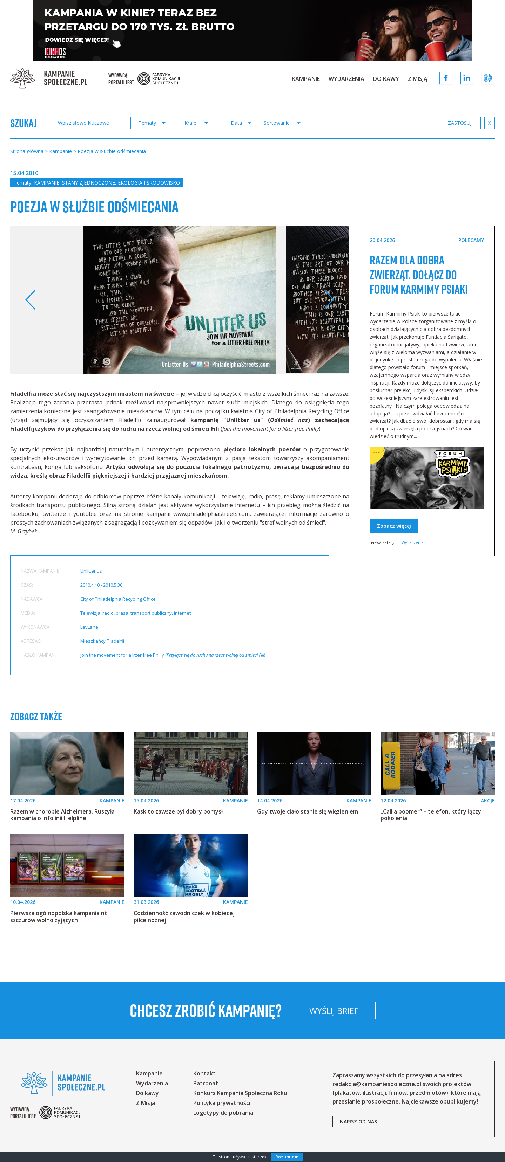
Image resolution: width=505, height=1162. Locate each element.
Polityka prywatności (221, 1103)
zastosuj (460, 122)
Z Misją (417, 79)
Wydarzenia (346, 79)
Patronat (205, 1083)
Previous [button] (30, 299)
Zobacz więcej (394, 540)
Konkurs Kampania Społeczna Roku (240, 1093)
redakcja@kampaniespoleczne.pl (376, 1084)
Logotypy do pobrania (223, 1112)
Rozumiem (287, 1157)
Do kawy (386, 79)
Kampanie (306, 79)
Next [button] (328, 299)
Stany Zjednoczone (88, 182)
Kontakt (204, 1073)
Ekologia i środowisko (149, 182)
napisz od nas (358, 1121)
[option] (179, 300)
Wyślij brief (380, 1010)
